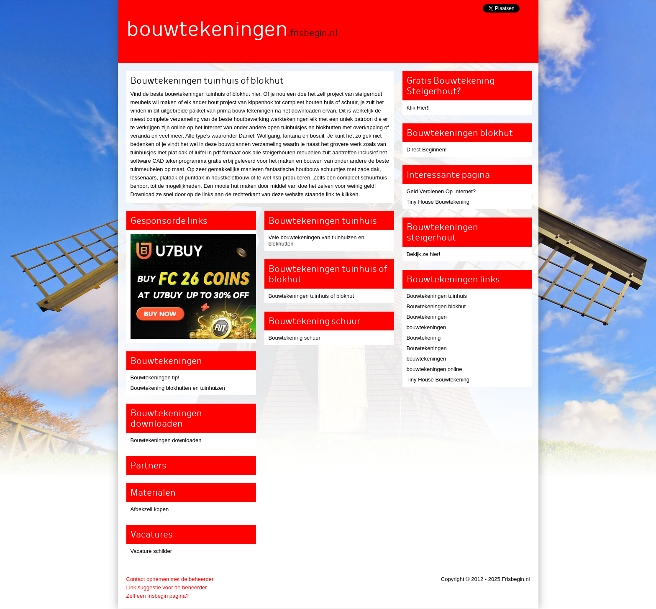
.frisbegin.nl (313, 33)
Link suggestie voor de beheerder (166, 587)
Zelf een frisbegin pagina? (157, 596)
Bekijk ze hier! (424, 254)
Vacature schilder (151, 551)
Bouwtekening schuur (294, 338)
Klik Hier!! (418, 108)
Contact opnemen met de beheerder (170, 579)
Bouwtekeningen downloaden (166, 440)
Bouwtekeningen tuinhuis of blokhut (311, 296)
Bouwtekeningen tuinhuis (437, 296)
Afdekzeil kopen (150, 509)
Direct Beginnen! (427, 149)
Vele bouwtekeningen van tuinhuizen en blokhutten (316, 240)
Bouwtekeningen (427, 317)
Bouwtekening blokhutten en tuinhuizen (178, 388)
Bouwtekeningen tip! (155, 377)
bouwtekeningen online (434, 369)
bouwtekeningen (426, 327)
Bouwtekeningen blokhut (436, 306)
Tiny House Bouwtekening (438, 202)
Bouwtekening (424, 338)
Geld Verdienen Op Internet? (441, 191)
